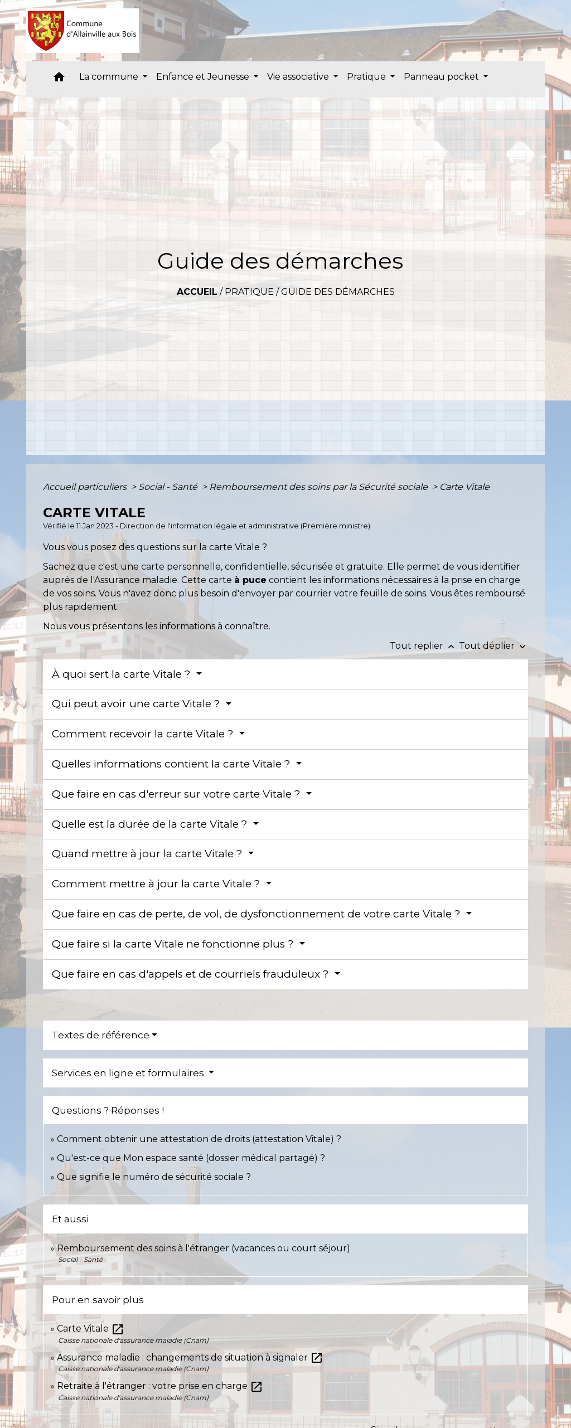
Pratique (249, 291)
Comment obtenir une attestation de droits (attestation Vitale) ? (199, 1139)
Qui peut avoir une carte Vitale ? (137, 703)
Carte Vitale (464, 487)
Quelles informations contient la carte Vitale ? (172, 763)
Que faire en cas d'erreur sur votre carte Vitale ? (177, 794)
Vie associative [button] (299, 76)
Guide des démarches (338, 291)
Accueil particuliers (86, 487)
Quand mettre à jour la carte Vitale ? (148, 853)
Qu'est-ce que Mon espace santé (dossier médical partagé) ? (191, 1158)
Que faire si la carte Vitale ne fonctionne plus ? (174, 944)
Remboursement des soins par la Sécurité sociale (319, 487)
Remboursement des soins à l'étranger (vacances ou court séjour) (203, 1248)
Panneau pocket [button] (442, 76)
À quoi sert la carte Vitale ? (122, 674)
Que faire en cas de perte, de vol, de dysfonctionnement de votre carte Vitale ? (257, 913)
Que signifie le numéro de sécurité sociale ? (154, 1177)
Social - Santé (169, 487)
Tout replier (424, 645)
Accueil (197, 291)
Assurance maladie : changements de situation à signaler (190, 1357)
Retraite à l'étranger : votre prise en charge (160, 1386)
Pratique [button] (367, 76)
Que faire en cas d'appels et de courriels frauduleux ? (192, 974)
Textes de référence (100, 1035)
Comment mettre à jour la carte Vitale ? (157, 883)
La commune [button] (110, 76)
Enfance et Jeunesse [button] (203, 76)
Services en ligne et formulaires (129, 1073)
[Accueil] (82, 31)
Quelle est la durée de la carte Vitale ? (151, 824)
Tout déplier (493, 645)
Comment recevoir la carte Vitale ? (144, 733)
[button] (59, 79)
